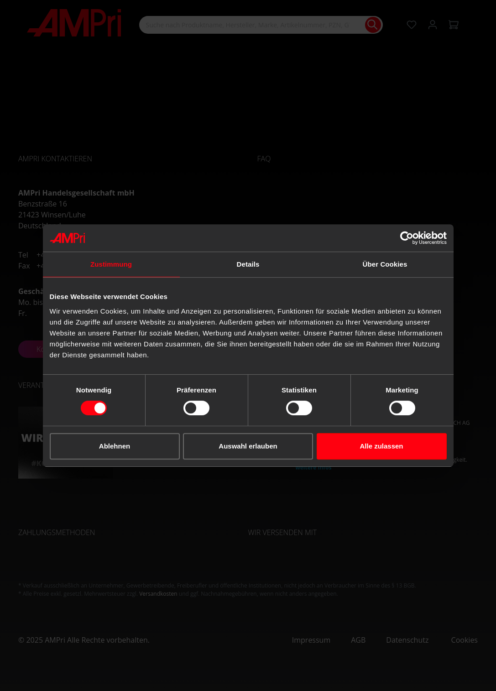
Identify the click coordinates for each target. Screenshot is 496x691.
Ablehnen (114, 446)
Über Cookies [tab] (385, 264)
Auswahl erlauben (248, 446)
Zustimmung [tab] (111, 264)
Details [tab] (248, 264)
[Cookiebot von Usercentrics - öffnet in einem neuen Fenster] (407, 238)
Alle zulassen (381, 446)
